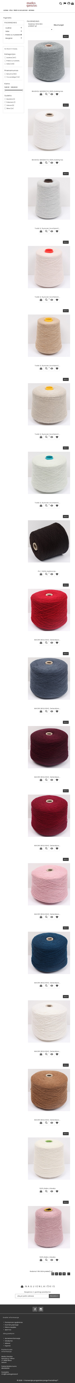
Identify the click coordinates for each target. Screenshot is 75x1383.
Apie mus (8, 1330)
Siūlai (11, 10)
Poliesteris (11, 102)
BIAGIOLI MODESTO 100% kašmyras (47, 91)
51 (64, 1274)
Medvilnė (11, 99)
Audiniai (5, 10)
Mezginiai (31, 10)
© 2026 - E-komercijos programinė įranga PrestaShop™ (37, 1380)
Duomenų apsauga (11, 1325)
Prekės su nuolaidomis (21, 10)
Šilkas (10, 108)
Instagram (41, 1309)
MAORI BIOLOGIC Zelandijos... (47, 640)
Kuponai (7, 1346)
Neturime (12, 74)
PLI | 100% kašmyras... (47, 571)
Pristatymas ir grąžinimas (14, 1322)
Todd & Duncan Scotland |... (47, 228)
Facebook (35, 1309)
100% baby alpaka (48, 1188)
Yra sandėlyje (13, 77)
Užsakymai (8, 1341)
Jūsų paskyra (8, 1333)
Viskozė (10, 105)
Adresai (7, 1343)
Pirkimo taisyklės (10, 1327)
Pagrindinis (10, 22)
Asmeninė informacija (12, 1338)
